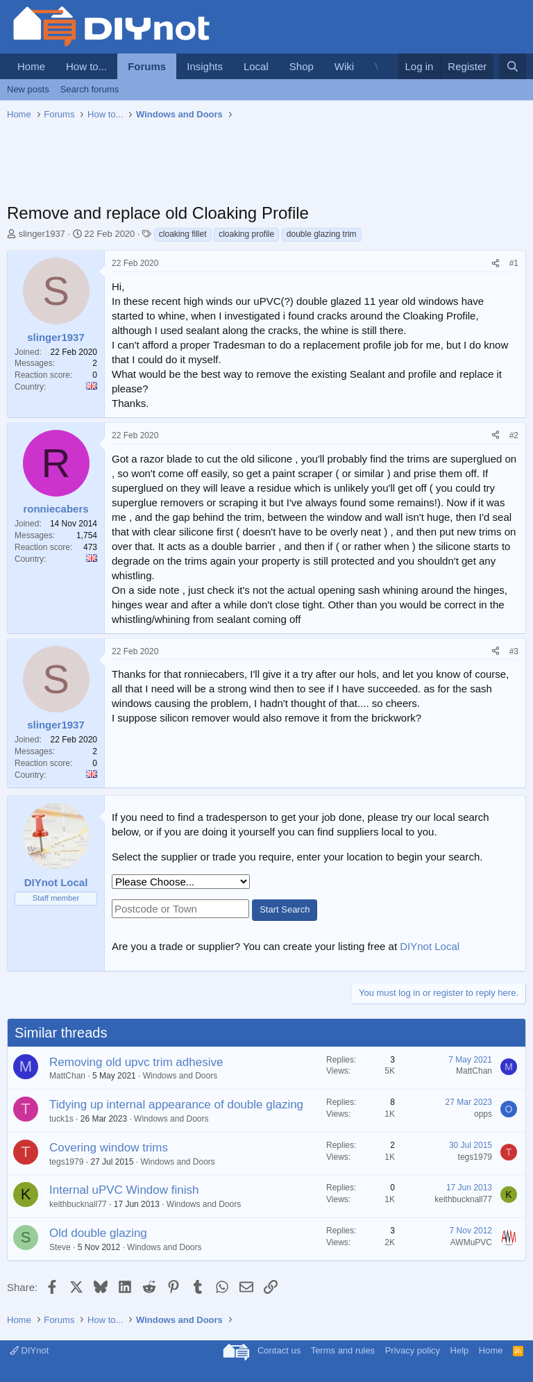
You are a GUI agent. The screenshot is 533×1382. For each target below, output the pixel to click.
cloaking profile (246, 234)
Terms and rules (343, 1350)
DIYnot (29, 1350)
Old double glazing (98, 1233)
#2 (513, 435)
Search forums (89, 89)
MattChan (67, 1076)
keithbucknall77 (78, 1204)
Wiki (344, 66)
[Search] (512, 66)
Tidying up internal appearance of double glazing (176, 1104)
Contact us (279, 1350)
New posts (28, 89)
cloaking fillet (183, 234)
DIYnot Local (429, 946)
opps (483, 1114)
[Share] (496, 264)
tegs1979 (66, 1162)
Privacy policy (412, 1350)
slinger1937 (42, 233)
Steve (60, 1247)
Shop (301, 66)
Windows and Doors (180, 1076)
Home (31, 66)
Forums (147, 66)
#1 (513, 263)
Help (459, 1350)
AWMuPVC (471, 1242)
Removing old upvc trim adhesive (136, 1062)
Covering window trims (108, 1147)
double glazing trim (322, 234)
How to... (86, 66)
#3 (513, 651)
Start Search (285, 909)
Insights (205, 66)
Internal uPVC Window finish (123, 1190)
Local (256, 66)
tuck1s (61, 1119)
